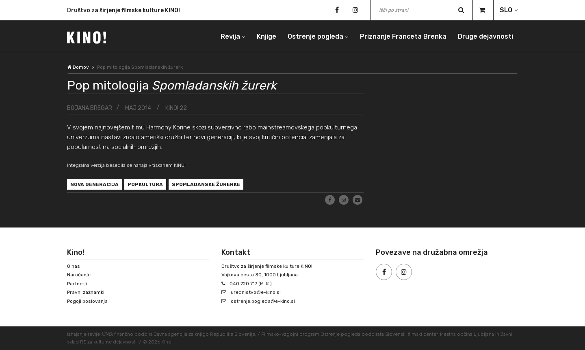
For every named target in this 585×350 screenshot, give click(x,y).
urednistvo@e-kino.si (256, 292)
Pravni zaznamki (85, 292)
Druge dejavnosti (485, 36)
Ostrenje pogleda (315, 36)
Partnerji (77, 284)
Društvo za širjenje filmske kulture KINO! (123, 12)
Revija (230, 36)
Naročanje (79, 275)
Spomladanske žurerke (206, 184)
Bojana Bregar (89, 108)
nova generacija (94, 184)
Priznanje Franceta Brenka (403, 36)
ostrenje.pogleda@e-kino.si (263, 301)
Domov (78, 67)
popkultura (145, 184)
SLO (506, 10)
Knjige (266, 36)
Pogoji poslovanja (87, 301)
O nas (73, 266)
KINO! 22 (176, 108)
